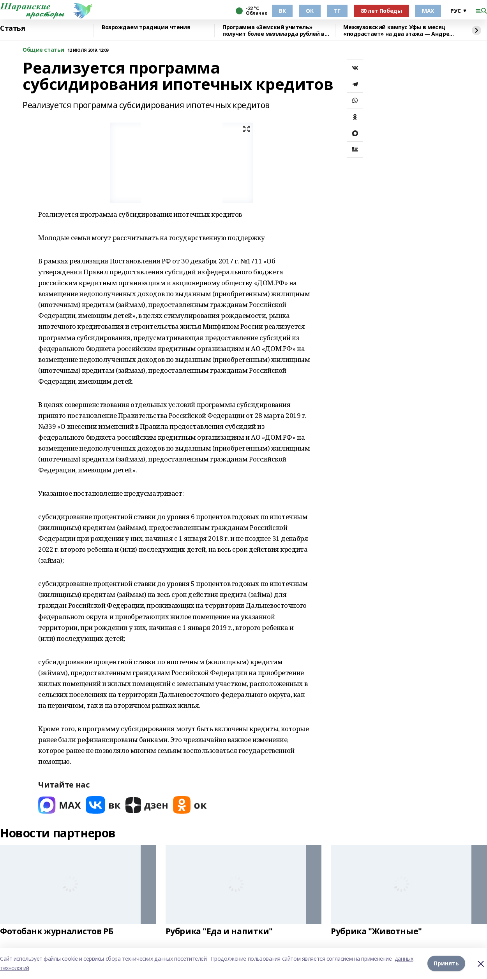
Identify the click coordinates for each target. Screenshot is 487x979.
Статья (12, 28)
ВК (282, 10)
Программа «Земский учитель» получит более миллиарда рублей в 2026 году (273, 30)
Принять (446, 963)
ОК (309, 10)
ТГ (337, 10)
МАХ (428, 10)
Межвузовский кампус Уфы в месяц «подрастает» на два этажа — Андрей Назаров (398, 30)
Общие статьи (43, 50)
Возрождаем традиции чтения (146, 27)
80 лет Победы (381, 10)
